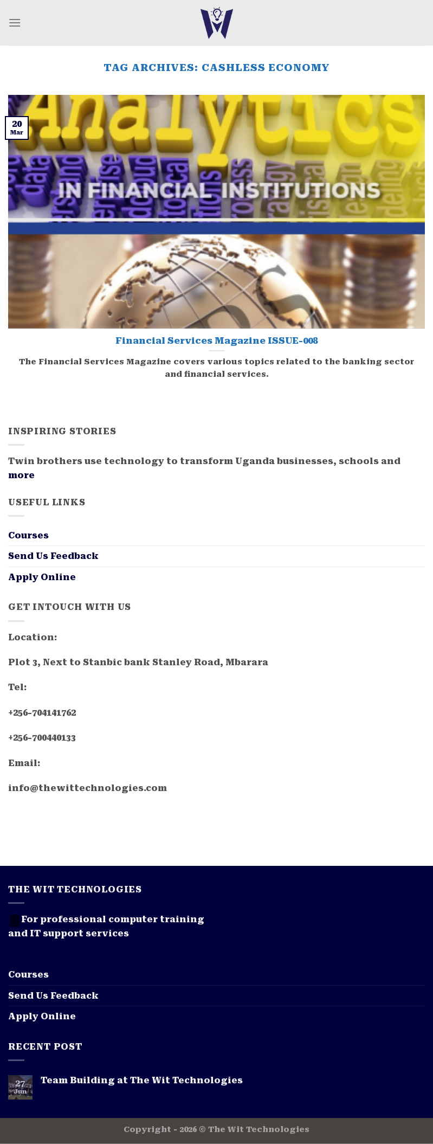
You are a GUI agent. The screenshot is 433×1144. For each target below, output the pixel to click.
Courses (28, 535)
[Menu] (14, 22)
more (21, 475)
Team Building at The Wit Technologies (142, 1080)
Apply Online (42, 577)
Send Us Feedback (53, 556)
